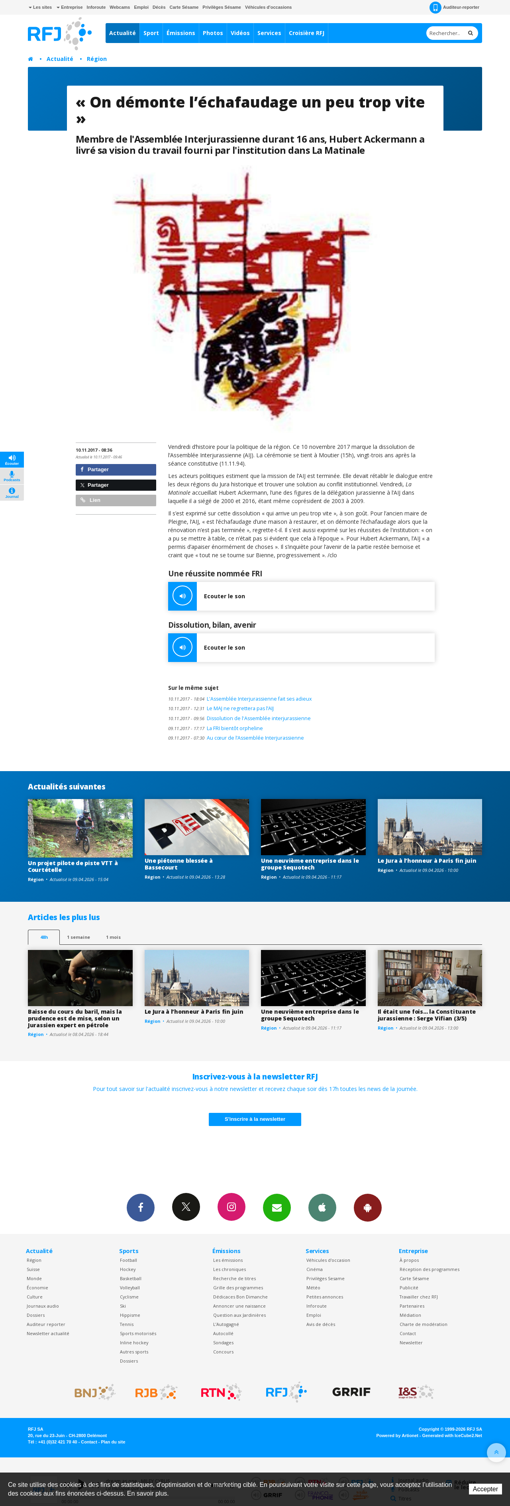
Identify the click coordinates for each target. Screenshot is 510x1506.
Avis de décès (320, 1324)
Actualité (122, 33)
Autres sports (134, 1351)
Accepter (485, 1489)
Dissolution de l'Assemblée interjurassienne (239, 718)
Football (128, 1260)
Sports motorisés (138, 1333)
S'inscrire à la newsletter (255, 1119)
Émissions (181, 33)
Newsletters (277, 1207)
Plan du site (113, 1441)
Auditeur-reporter (454, 8)
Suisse (33, 1269)
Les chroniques (229, 1269)
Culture (35, 1296)
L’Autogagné (226, 1324)
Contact (408, 1333)
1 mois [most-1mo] (113, 937)
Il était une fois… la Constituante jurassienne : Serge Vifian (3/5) (427, 1015)
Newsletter (411, 1342)
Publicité (409, 1287)
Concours (223, 1351)
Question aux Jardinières (239, 1315)
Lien (90, 500)
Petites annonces (324, 1296)
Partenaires (412, 1305)
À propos (409, 1260)
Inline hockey (134, 1342)
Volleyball (130, 1287)
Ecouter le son (206, 596)
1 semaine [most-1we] (78, 937)
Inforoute (96, 7)
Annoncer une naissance (239, 1305)
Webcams (120, 7)
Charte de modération (423, 1324)
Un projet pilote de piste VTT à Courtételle (73, 866)
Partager (94, 469)
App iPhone (322, 1207)
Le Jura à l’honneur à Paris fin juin (427, 860)
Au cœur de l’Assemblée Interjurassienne (236, 737)
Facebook (141, 1207)
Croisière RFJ (306, 33)
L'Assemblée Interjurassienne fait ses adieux (240, 698)
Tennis (126, 1324)
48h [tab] (44, 937)
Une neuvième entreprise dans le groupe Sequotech (310, 864)
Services (269, 33)
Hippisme (130, 1315)
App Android (368, 1207)
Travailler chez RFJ (419, 1296)
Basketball (130, 1278)
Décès (159, 7)
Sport (151, 33)
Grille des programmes (238, 1287)
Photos (213, 33)
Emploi (141, 7)
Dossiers (36, 1315)
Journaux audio (43, 1305)
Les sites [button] (40, 7)
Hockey (127, 1269)
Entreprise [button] (69, 7)
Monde (34, 1278)
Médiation (410, 1315)
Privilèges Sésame (221, 7)
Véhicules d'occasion (328, 1260)
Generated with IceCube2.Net (452, 1435)
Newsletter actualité (48, 1333)
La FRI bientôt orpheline (215, 728)
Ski (123, 1305)
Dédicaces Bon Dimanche (240, 1296)
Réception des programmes (429, 1269)
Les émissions (228, 1260)
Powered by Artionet (397, 1435)
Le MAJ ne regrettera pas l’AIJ (221, 708)
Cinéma (314, 1269)
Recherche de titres (234, 1278)
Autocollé (223, 1333)
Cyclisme (129, 1296)
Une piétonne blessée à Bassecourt (179, 864)
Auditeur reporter (46, 1324)
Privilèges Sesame (325, 1278)
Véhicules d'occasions (268, 7)
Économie (37, 1287)
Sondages (223, 1342)
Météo (313, 1287)
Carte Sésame (184, 7)
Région (97, 59)
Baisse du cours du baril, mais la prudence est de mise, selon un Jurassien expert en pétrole (75, 1018)
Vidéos (240, 33)
